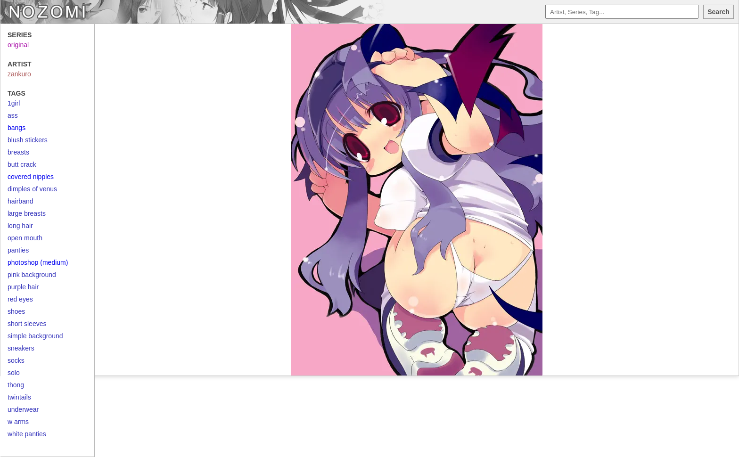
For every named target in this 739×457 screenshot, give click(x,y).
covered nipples (31, 176)
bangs (16, 127)
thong (16, 385)
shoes (16, 311)
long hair (20, 225)
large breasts (27, 213)
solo (14, 372)
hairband (20, 201)
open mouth (25, 238)
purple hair (23, 287)
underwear (23, 409)
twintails (19, 397)
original (18, 45)
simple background (35, 336)
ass (13, 115)
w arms (18, 421)
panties (18, 250)
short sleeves (27, 323)
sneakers (21, 348)
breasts (18, 152)
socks (16, 360)
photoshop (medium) (38, 262)
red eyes (20, 299)
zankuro (19, 74)
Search (718, 12)
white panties (27, 434)
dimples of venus (32, 189)
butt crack (22, 164)
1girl (14, 103)
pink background (32, 274)
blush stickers (28, 140)
